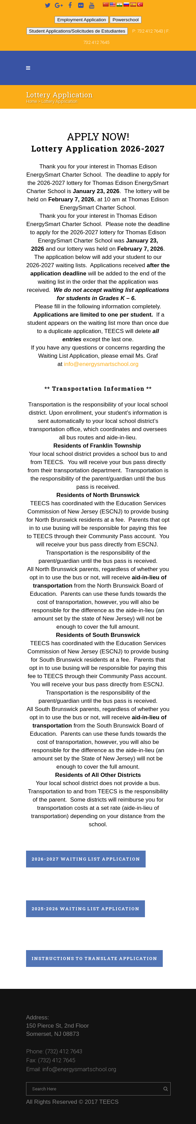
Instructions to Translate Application (94, 958)
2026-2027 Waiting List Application (86, 859)
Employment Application (81, 19)
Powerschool (125, 19)
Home (31, 101)
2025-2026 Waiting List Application (85, 909)
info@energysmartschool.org (101, 364)
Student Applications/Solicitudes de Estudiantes (77, 31)
